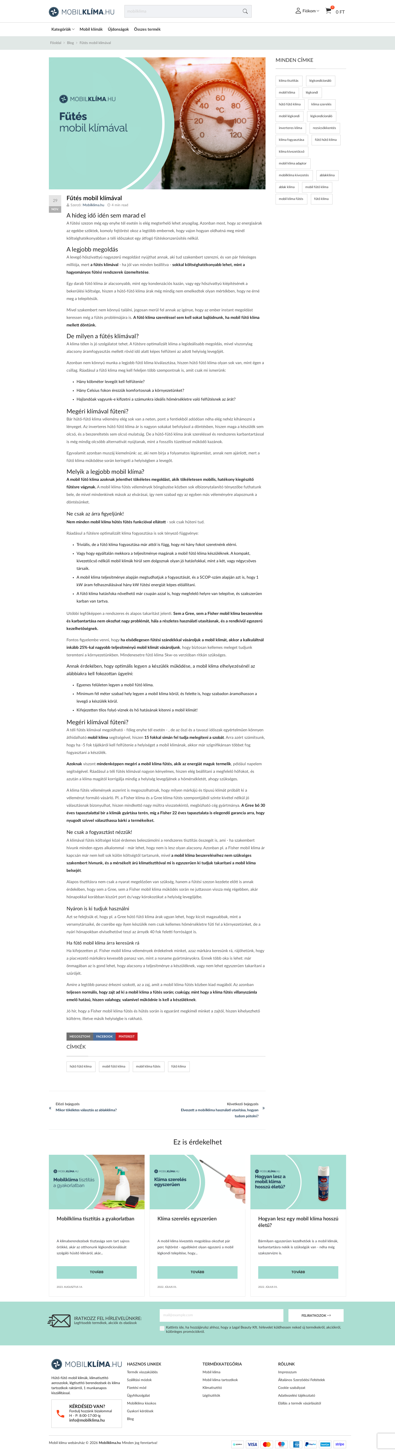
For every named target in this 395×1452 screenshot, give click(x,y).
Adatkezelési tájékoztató (296, 1395)
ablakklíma (327, 175)
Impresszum (287, 1372)
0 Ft (335, 10)
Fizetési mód (136, 1388)
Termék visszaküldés (142, 1372)
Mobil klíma (211, 1372)
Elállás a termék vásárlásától (299, 1403)
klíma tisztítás (289, 80)
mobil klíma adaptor (293, 163)
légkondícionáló (320, 80)
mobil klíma (287, 92)
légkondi (312, 92)
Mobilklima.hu (93, 205)
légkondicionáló (321, 116)
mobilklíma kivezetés (294, 175)
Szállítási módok (139, 1380)
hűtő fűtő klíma (80, 1066)
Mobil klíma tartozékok (220, 1380)
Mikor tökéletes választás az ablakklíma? (86, 1110)
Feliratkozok (316, 1316)
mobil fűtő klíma (113, 1066)
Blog (70, 43)
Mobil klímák (91, 29)
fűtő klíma (178, 1066)
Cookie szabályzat (291, 1388)
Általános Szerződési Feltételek (301, 1380)
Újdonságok (118, 29)
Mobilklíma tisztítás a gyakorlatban (95, 1218)
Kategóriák (63, 29)
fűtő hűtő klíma (326, 140)
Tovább (97, 1272)
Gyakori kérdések (140, 1411)
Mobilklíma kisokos (141, 1403)
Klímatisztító (212, 1388)
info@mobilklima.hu (87, 1420)
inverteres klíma (290, 128)
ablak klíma (286, 187)
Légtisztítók (211, 1395)
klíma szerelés (321, 104)
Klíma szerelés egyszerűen (187, 1218)
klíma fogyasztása (291, 140)
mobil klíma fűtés (148, 1066)
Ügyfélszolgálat (138, 1395)
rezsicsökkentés (324, 128)
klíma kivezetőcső (291, 151)
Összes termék (147, 29)
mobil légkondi (289, 116)
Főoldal (55, 43)
